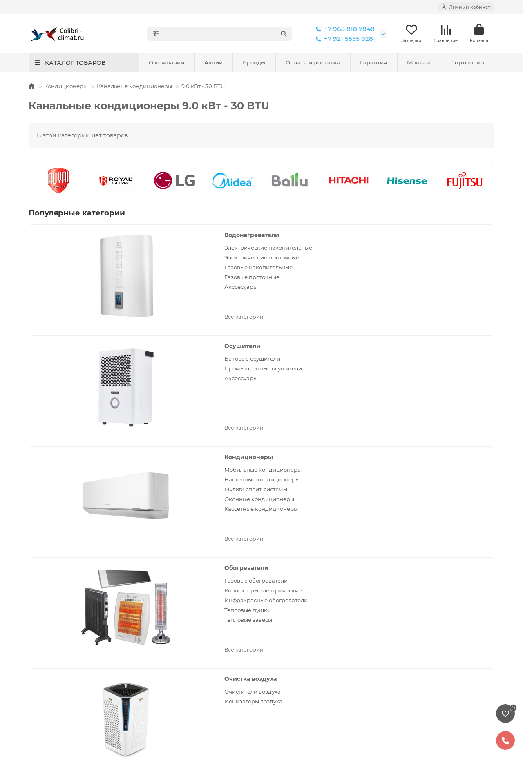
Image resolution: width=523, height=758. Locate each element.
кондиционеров (271, 691)
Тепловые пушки (121, 402)
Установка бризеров (58, 550)
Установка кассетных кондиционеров (84, 583)
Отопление (282, 583)
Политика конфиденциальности (76, 528)
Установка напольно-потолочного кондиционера (79, 620)
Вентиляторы (432, 357)
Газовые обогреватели (129, 357)
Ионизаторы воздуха (285, 366)
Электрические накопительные (120, 252)
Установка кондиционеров (68, 561)
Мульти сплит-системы (445, 283)
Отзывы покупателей (178, 572)
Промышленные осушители (279, 262)
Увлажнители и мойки (298, 605)
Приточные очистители (446, 384)
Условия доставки (173, 561)
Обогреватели (120, 344)
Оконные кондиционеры (449, 293)
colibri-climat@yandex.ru (428, 550)
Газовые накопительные (132, 283)
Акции (213, 63)
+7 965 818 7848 (344, 28)
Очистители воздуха (284, 357)
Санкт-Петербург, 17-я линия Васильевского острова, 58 (433, 586)
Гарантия (373, 63)
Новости (159, 583)
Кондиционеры (65, 86)
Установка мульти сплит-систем (76, 572)
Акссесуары (114, 302)
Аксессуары (272, 275)
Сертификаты (404, 645)
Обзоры (158, 616)
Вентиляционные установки (438, 370)
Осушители (274, 235)
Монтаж (418, 63)
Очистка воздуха (282, 344)
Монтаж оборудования (71, 513)
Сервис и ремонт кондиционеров (78, 539)
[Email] (279, 476)
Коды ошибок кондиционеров (191, 627)
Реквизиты (400, 634)
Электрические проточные (119, 269)
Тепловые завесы (122, 411)
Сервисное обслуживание (185, 528)
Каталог (280, 513)
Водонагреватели (125, 235)
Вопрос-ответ (167, 605)
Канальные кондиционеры (134, 86)
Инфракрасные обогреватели (119, 388)
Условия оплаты (170, 550)
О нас (392, 623)
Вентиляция (433, 344)
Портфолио (467, 63)
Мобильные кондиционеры (435, 252)
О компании (166, 63)
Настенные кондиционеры (435, 269)
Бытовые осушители (284, 248)
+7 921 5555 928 (343, 38)
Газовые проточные (125, 293)
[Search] (228, 34)
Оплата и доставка (313, 63)
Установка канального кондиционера (84, 594)
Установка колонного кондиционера (82, 605)
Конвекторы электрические (119, 370)
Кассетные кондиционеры (450, 302)
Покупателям (172, 513)
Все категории (117, 315)
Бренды (254, 63)
